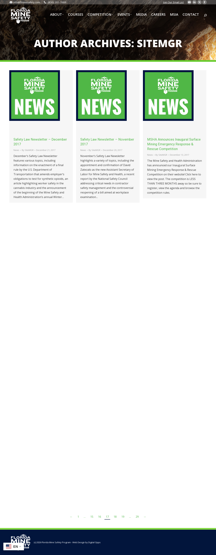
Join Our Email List (173, 2)
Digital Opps (94, 542)
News (16, 150)
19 (122, 517)
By (28, 150)
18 (115, 517)
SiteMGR (159, 43)
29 (137, 517)
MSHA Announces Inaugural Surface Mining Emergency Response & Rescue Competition (174, 144)
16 (99, 517)
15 (91, 517)
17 (107, 517)
